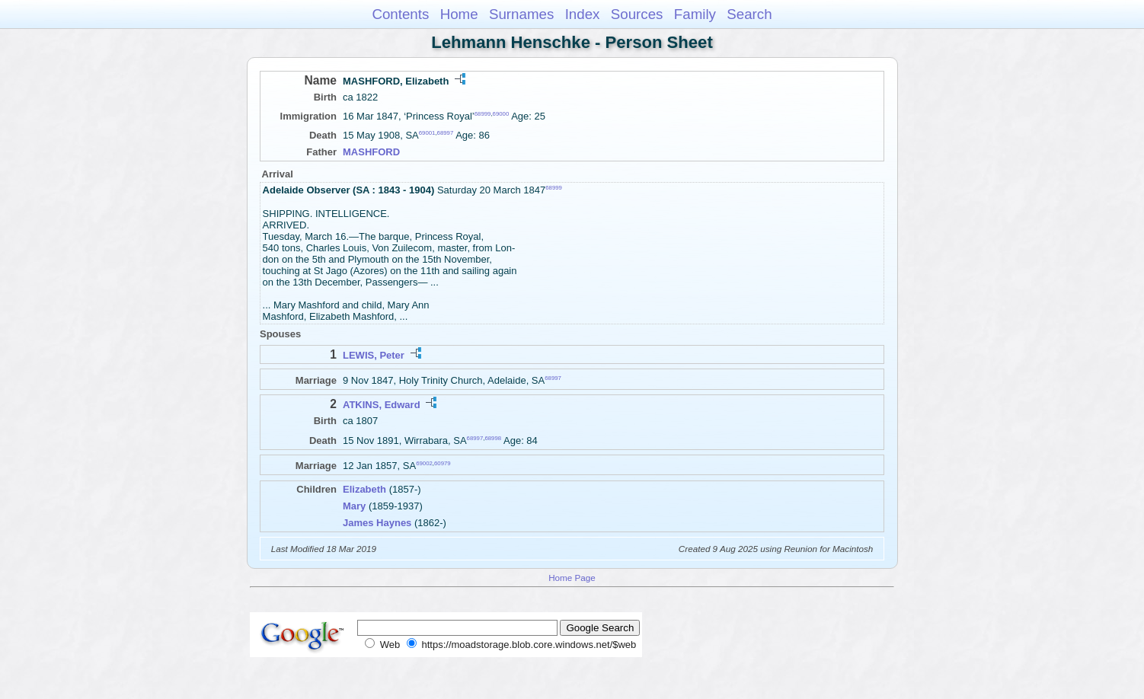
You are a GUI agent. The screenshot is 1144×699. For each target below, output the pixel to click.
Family (695, 14)
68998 (492, 437)
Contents (400, 14)
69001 (427, 132)
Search (749, 14)
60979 (442, 463)
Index (582, 14)
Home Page (572, 577)
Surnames (521, 14)
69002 (424, 463)
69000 (501, 113)
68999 (483, 113)
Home (459, 14)
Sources (637, 14)
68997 (445, 132)
